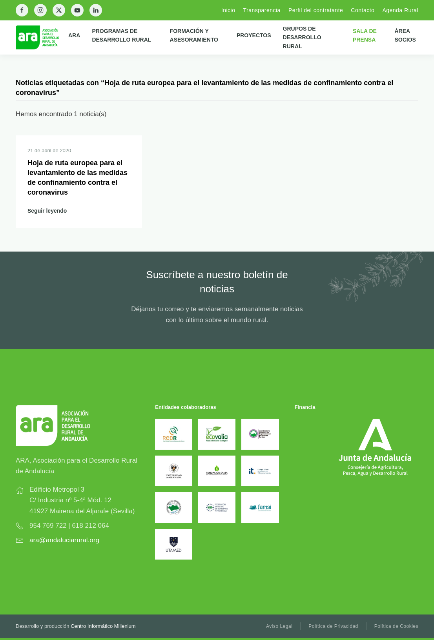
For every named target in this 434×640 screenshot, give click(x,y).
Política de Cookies (396, 626)
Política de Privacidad (333, 626)
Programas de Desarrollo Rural (121, 35)
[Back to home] (42, 37)
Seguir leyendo (47, 211)
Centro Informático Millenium (103, 626)
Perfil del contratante (315, 10)
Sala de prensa (365, 35)
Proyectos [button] (254, 35)
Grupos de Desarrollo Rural (302, 37)
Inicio (228, 10)
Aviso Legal (279, 626)
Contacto (362, 10)
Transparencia (261, 10)
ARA (74, 35)
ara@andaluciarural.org (64, 540)
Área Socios (405, 35)
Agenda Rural (400, 10)
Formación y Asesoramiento (194, 35)
